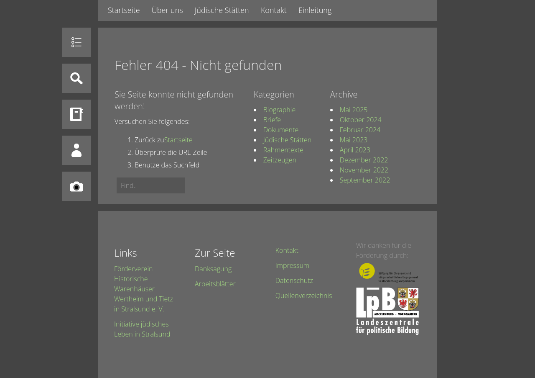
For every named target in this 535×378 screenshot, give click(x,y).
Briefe (272, 119)
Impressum (292, 265)
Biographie (279, 109)
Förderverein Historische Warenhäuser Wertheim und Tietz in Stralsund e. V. (143, 289)
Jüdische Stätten (222, 10)
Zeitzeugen (279, 160)
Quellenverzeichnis (303, 295)
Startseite (124, 10)
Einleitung (314, 10)
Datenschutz (294, 280)
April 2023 (355, 149)
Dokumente (280, 129)
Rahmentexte (283, 149)
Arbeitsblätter (215, 283)
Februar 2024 (360, 129)
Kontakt (274, 10)
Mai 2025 (354, 109)
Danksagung (213, 268)
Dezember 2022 (364, 160)
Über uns (167, 10)
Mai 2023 (354, 139)
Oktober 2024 (361, 119)
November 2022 (364, 170)
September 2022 (365, 180)
